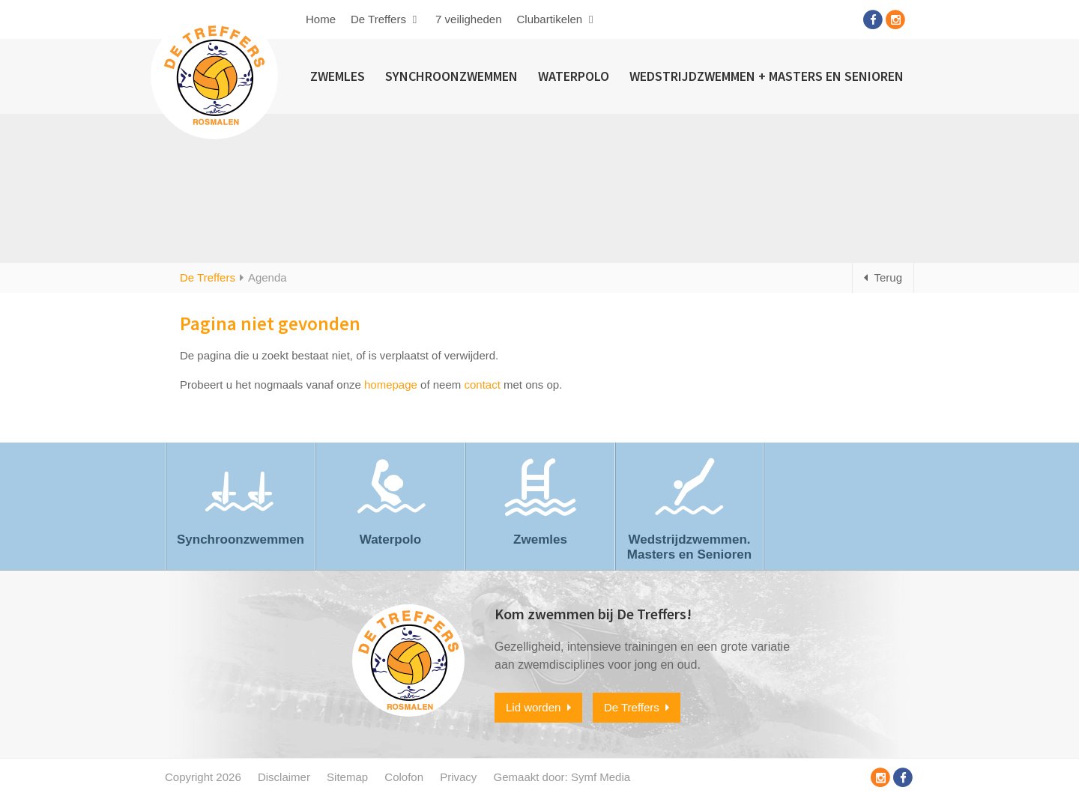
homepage (390, 384)
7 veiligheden (468, 19)
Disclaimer (284, 777)
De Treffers (385, 19)
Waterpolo (573, 76)
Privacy (458, 777)
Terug (883, 277)
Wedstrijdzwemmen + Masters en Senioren (766, 76)
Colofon (403, 777)
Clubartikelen (557, 19)
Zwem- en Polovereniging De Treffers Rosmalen (214, 75)
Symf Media (600, 777)
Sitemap (347, 777)
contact (482, 384)
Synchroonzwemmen (451, 76)
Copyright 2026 (203, 777)
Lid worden (538, 707)
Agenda (267, 277)
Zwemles (337, 76)
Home (321, 19)
